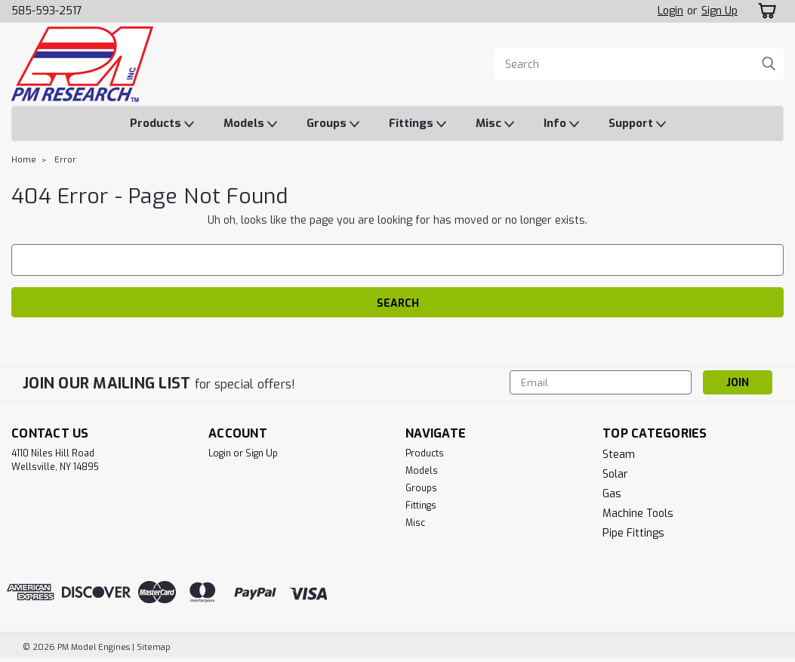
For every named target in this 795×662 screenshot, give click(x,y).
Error (65, 160)
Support (637, 124)
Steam (618, 454)
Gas (611, 494)
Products (162, 124)
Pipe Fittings (633, 533)
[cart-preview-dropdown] (764, 11)
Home (23, 160)
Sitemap (154, 647)
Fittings (417, 124)
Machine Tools (637, 513)
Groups (333, 124)
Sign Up (719, 11)
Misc (495, 124)
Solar (615, 474)
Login (670, 11)
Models (250, 124)
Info (561, 124)
